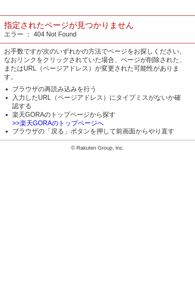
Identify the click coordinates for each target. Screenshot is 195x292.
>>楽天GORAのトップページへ (58, 123)
